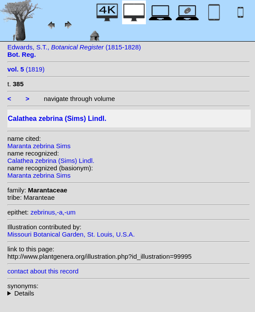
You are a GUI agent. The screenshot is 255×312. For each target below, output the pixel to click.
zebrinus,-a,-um (52, 212)
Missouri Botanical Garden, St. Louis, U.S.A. (71, 234)
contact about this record (42, 271)
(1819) (26, 69)
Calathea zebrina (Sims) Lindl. (50, 160)
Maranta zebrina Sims (39, 146)
